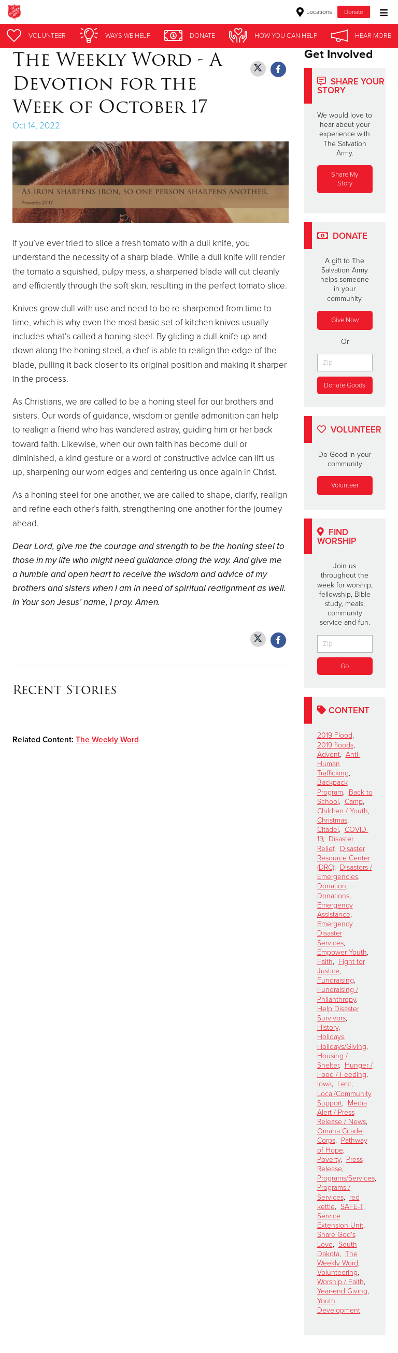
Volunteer (345, 485)
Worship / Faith (340, 1282)
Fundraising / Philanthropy (337, 995)
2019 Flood (334, 735)
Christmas (332, 820)
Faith (325, 961)
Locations (314, 12)
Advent (328, 754)
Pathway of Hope (342, 1145)
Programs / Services (333, 1193)
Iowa (324, 1084)
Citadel (328, 830)
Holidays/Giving (341, 1046)
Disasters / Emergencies (344, 872)
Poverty (328, 1159)
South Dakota (337, 1249)
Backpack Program (332, 788)
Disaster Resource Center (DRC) (343, 858)
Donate (353, 12)
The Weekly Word (107, 739)
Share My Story (344, 179)
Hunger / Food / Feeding (345, 1070)
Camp (354, 801)
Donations (333, 895)
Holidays (330, 1037)
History (327, 1027)
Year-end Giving (342, 1291)
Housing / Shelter (332, 1061)
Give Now (345, 320)
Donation (331, 886)
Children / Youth (342, 811)
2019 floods (335, 745)
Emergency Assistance (335, 910)
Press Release (340, 1164)
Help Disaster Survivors (338, 1013)
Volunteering (337, 1272)
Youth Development (338, 1306)
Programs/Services (346, 1178)
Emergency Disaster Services (335, 933)
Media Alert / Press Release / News (342, 1112)
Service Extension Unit (340, 1221)
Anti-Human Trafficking (338, 764)
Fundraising (335, 980)
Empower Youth (342, 952)
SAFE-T (351, 1206)
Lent (344, 1084)
